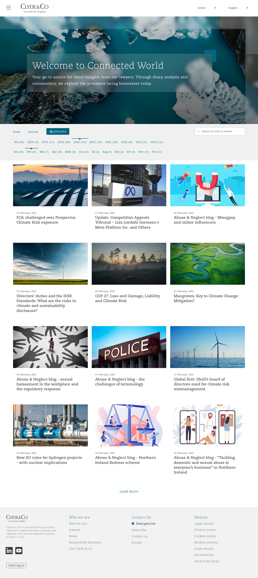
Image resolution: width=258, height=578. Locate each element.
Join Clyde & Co (80, 548)
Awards (74, 530)
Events (137, 542)
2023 (80, 142)
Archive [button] (33, 131)
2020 (127, 142)
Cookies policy (205, 536)
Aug (107, 151)
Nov (143, 151)
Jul (95, 151)
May (70, 151)
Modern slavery (206, 542)
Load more (129, 491)
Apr (57, 151)
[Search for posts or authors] (222, 131)
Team (16, 131)
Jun (84, 151)
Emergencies (146, 524)
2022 (95, 142)
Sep (119, 151)
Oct (131, 151)
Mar (44, 151)
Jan (18, 151)
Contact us (140, 536)
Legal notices (204, 523)
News (73, 536)
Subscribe (139, 530)
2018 (156, 142)
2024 (64, 142)
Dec (157, 151)
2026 (33, 142)
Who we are (78, 523)
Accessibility (204, 555)
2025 (48, 142)
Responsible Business (85, 542)
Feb (32, 151)
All (19, 142)
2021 (111, 142)
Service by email (206, 561)
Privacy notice (205, 530)
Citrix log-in (16, 565)
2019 (141, 142)
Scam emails (204, 548)
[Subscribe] (57, 131)
